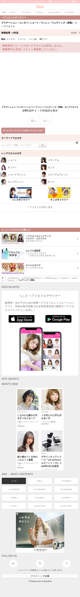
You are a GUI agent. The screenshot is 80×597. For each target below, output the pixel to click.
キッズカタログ (40, 489)
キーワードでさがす (11, 138)
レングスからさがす (11, 153)
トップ (13, 481)
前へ (34, 120)
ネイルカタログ (66, 489)
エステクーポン (66, 506)
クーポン (14, 506)
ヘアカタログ (66, 481)
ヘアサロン (14, 498)
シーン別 (33, 39)
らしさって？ (23, 570)
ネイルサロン (40, 498)
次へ (46, 120)
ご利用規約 (33, 570)
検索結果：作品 (40, 32)
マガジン (40, 481)
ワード (44, 39)
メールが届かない (44, 570)
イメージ (22, 39)
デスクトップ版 (40, 576)
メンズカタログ (13, 489)
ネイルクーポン (40, 506)
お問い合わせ (57, 570)
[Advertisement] (40, 81)
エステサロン (66, 498)
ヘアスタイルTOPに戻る (40, 207)
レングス (11, 39)
